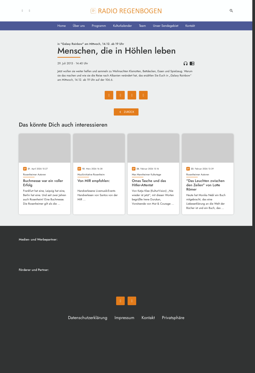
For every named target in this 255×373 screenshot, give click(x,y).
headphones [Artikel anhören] (185, 63)
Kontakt (190, 25)
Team (142, 25)
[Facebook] (22, 10)
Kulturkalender (122, 25)
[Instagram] (29, 10)
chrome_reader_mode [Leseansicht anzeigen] (192, 63)
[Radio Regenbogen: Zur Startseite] (126, 11)
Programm (99, 25)
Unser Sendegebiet (165, 25)
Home (61, 25)
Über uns (79, 25)
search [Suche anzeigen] (231, 11)
